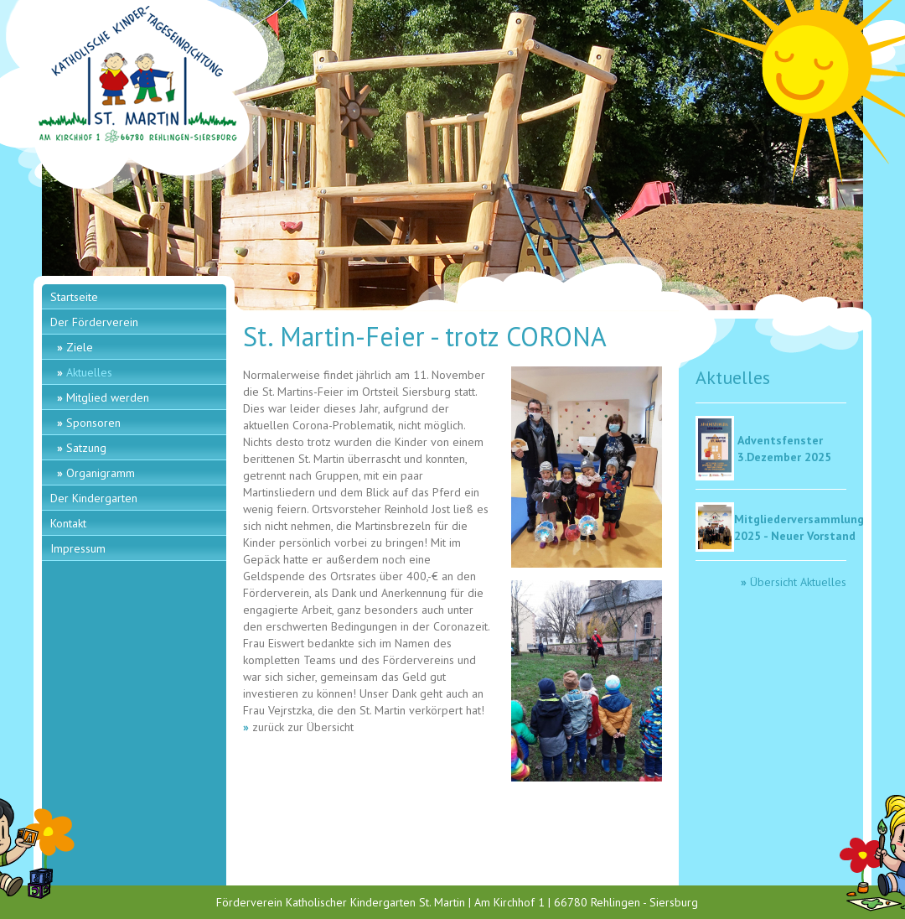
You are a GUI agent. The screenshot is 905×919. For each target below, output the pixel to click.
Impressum (78, 548)
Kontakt (68, 523)
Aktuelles (89, 372)
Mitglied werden (107, 397)
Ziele (79, 347)
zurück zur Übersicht (303, 727)
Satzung (86, 447)
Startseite (74, 296)
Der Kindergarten (93, 498)
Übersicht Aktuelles (798, 581)
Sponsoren (93, 422)
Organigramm (100, 472)
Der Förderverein (94, 322)
